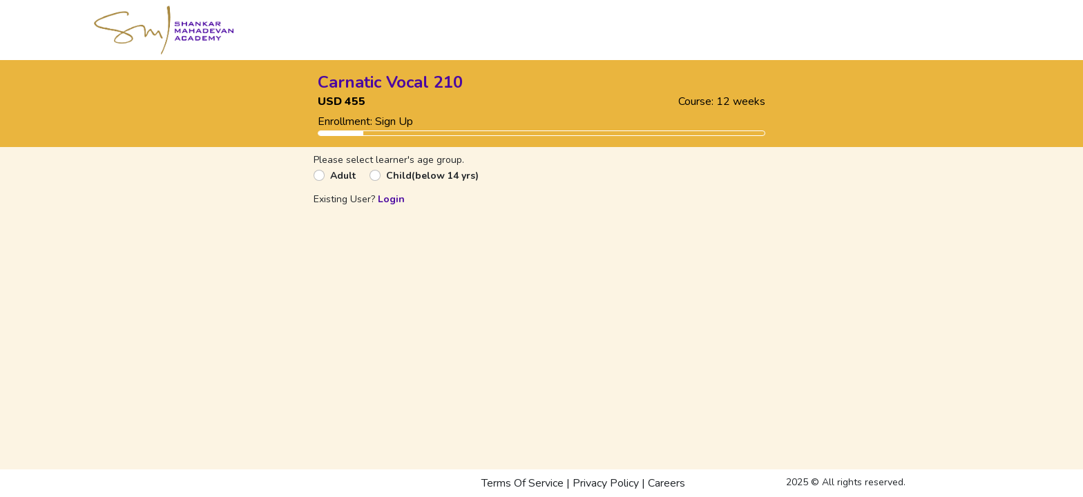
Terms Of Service (522, 483)
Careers (666, 483)
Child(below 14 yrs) (432, 175)
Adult (343, 175)
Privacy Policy (606, 483)
